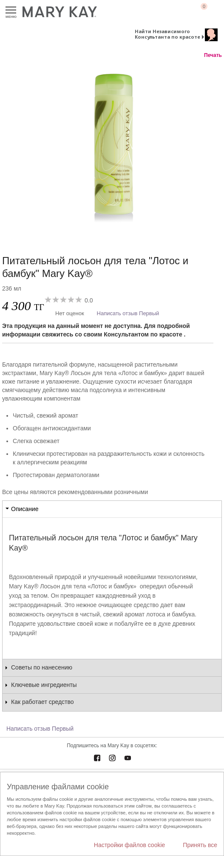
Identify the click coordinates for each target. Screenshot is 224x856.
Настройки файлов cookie (129, 845)
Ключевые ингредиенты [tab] (44, 684)
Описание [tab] (24, 509)
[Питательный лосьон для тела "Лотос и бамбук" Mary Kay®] (112, 148)
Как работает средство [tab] (42, 701)
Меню (11, 10)
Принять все (200, 845)
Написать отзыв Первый (128, 313)
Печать (213, 55)
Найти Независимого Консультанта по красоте (167, 34)
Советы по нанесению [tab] (41, 667)
